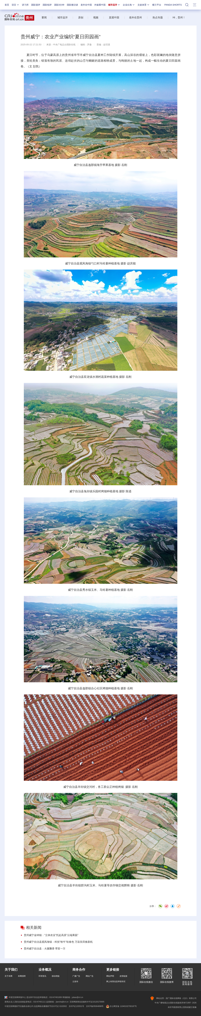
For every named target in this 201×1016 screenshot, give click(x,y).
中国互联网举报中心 (15, 997)
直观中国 (114, 17)
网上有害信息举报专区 (116, 981)
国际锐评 (47, 5)
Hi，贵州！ (179, 17)
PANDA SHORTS (173, 5)
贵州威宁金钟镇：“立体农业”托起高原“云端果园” (51, 935)
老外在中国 (86, 5)
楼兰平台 (156, 5)
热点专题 (158, 17)
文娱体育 (144, 5)
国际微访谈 (72, 5)
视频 (95, 17)
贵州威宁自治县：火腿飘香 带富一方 (44, 948)
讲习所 (25, 5)
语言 (15, 5)
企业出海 (129, 5)
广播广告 (76, 976)
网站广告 (89, 976)
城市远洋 (114, 5)
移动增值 (55, 976)
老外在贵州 (135, 17)
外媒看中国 (100, 5)
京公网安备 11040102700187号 (121, 1006)
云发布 (75, 981)
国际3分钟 (59, 5)
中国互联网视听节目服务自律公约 (19, 1006)
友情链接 (123, 976)
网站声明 (110, 976)
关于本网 (8, 976)
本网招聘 (22, 976)
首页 (7, 5)
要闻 (44, 17)
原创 (80, 17)
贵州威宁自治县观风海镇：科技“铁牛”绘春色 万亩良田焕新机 (58, 941)
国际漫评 (35, 5)
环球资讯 (42, 976)
